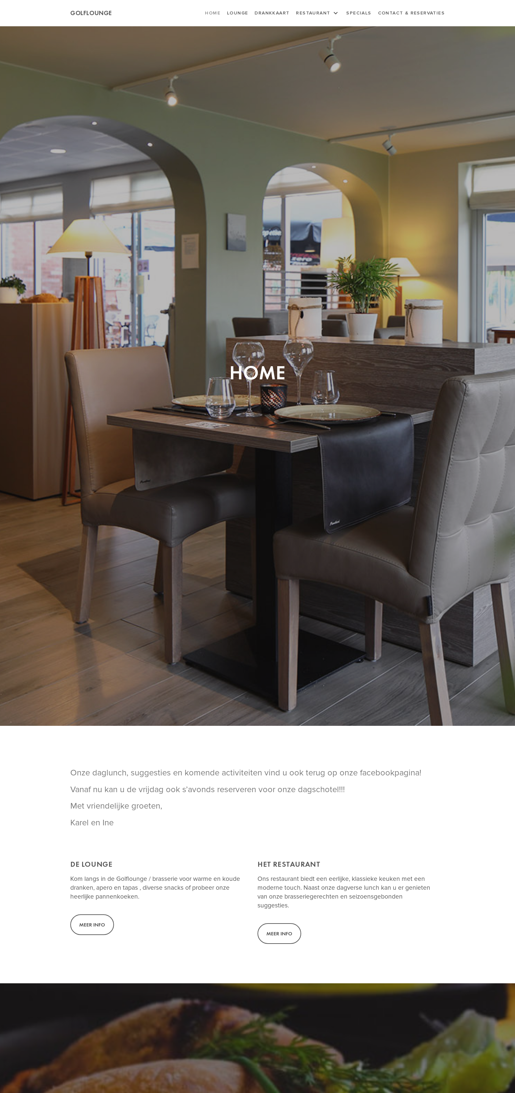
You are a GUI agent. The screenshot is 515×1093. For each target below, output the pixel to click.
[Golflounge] (91, 13)
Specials (358, 13)
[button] (92, 924)
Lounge (237, 13)
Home (212, 13)
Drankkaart (272, 13)
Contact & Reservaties (411, 13)
